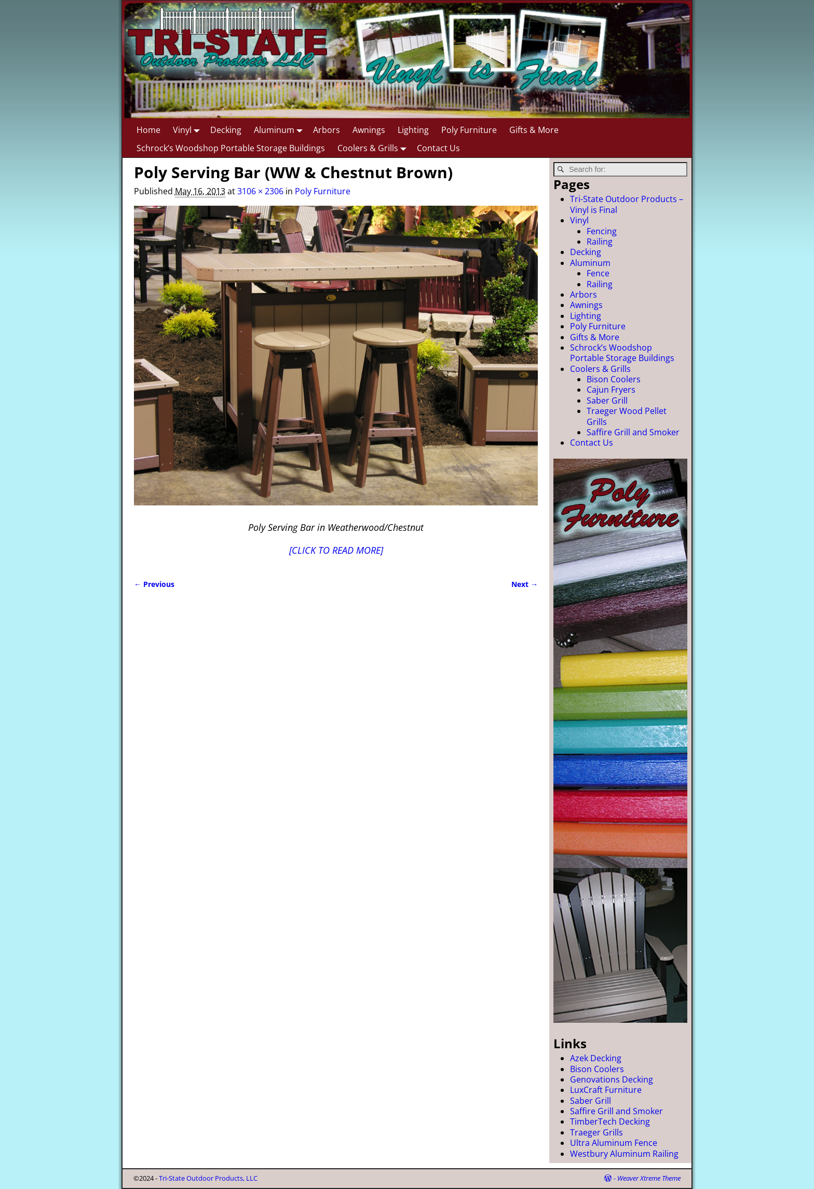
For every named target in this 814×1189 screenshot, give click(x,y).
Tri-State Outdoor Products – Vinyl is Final (626, 204)
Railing (600, 241)
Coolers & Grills (374, 148)
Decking (225, 130)
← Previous (154, 584)
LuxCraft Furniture (606, 1090)
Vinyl (188, 130)
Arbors (326, 130)
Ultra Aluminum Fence (613, 1142)
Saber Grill (607, 400)
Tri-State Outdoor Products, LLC (208, 1178)
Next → (524, 584)
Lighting (413, 130)
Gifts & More (534, 130)
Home (148, 130)
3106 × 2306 (260, 191)
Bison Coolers (614, 379)
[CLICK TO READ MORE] (336, 550)
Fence (598, 273)
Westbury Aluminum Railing (624, 1153)
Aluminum (280, 130)
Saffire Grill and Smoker (633, 432)
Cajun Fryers (611, 389)
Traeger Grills (596, 1132)
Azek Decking (595, 1058)
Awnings (368, 130)
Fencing (602, 231)
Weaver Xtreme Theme (649, 1178)
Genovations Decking (611, 1079)
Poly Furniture (469, 130)
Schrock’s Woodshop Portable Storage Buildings (231, 148)
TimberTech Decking (610, 1121)
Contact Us (438, 148)
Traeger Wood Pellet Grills (627, 416)
